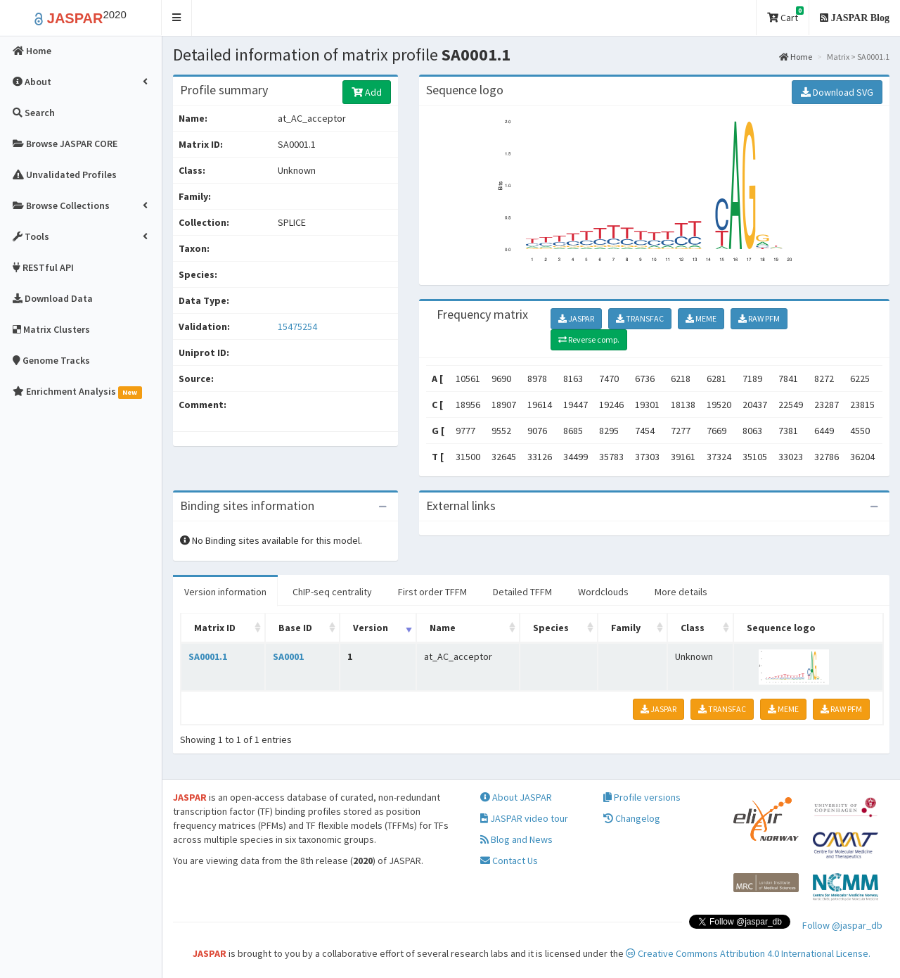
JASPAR (576, 318)
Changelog (631, 818)
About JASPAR (516, 797)
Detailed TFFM (522, 591)
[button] (177, 18)
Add (367, 92)
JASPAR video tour (524, 818)
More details (681, 591)
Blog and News (516, 839)
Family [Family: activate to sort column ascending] (626, 627)
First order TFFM (432, 591)
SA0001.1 (207, 656)
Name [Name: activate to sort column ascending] (443, 627)
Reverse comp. (588, 339)
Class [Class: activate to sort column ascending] (693, 627)
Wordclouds (603, 591)
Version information (225, 591)
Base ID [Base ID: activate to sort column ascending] (295, 627)
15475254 (297, 326)
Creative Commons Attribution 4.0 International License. (748, 953)
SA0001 (288, 656)
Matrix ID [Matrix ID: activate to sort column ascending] (215, 627)
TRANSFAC (640, 318)
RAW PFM (759, 318)
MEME (701, 318)
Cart (785, 15)
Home (795, 56)
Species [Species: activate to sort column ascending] (551, 627)
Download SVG (837, 92)
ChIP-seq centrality (332, 591)
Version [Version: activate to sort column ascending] (370, 627)
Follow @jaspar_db (842, 925)
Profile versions (642, 797)
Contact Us (509, 860)
